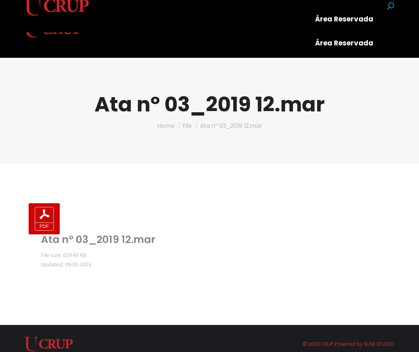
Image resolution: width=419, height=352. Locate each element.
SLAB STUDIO (379, 344)
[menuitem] (130, 14)
